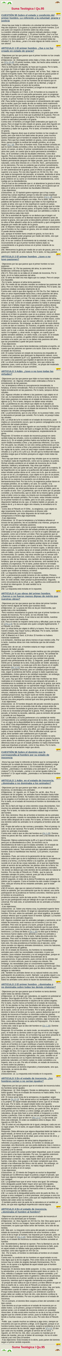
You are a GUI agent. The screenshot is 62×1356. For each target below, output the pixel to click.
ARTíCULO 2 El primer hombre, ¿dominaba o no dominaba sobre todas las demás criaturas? (28, 985)
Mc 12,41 (15, 667)
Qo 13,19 (15, 1099)
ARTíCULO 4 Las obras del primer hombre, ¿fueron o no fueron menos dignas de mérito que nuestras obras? (29, 596)
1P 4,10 (48, 1328)
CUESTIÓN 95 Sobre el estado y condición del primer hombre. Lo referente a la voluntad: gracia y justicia (30, 18)
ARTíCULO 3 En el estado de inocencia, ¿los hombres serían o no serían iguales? (27, 1079)
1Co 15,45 (9, 62)
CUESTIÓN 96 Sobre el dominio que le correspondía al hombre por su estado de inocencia (25, 755)
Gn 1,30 (33, 931)
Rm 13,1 (36, 1118)
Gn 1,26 (46, 833)
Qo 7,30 (10, 144)
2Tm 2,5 (8, 624)
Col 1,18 (48, 197)
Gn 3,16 (21, 1237)
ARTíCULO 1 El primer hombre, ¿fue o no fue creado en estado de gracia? (27, 49)
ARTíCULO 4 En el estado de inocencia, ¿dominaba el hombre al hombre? (24, 1210)
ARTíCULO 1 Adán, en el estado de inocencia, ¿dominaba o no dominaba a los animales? (27, 782)
